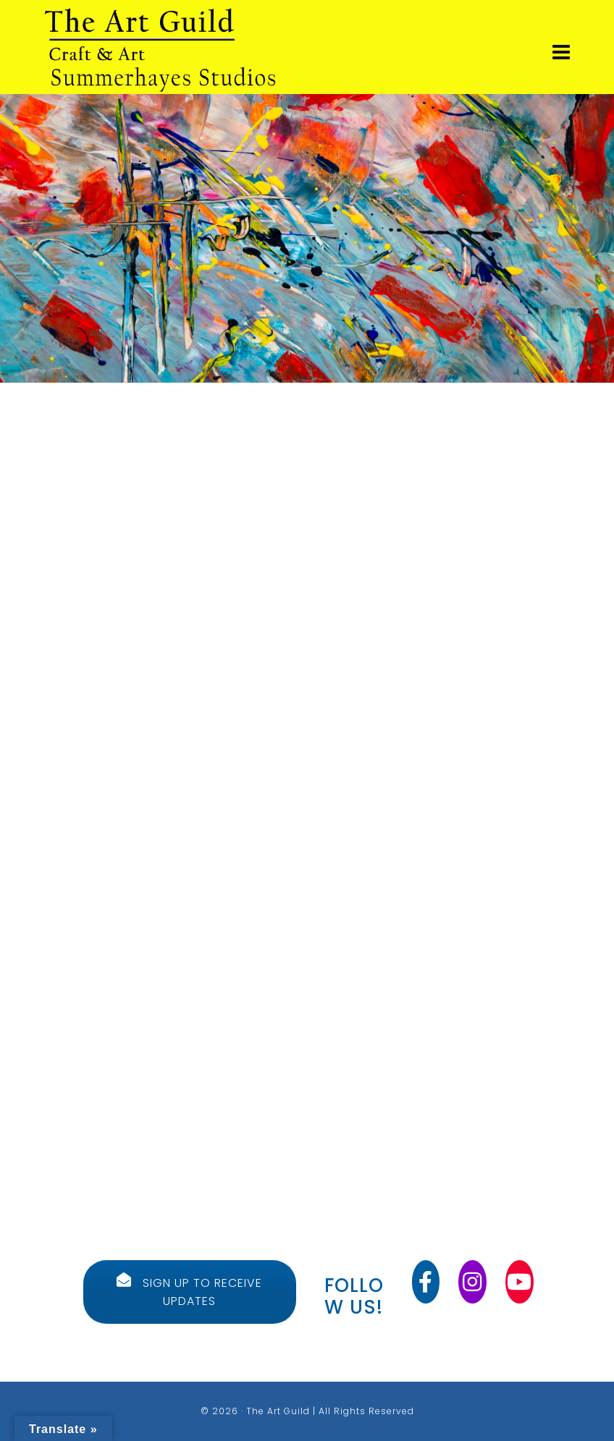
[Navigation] (561, 53)
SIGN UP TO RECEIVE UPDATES (189, 1291)
